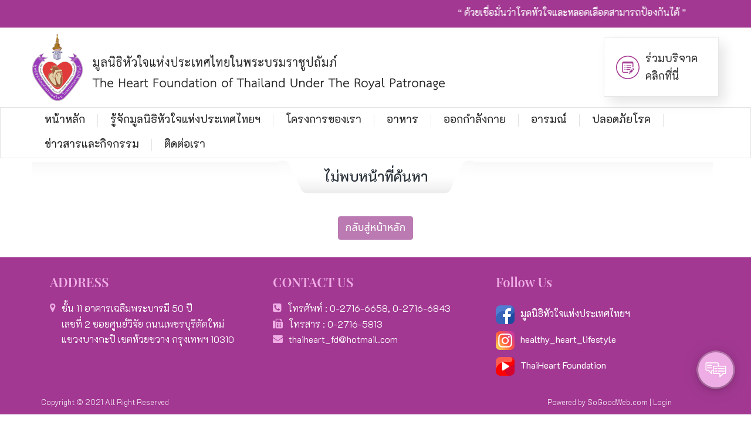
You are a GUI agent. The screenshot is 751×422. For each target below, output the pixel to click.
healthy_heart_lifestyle (556, 339)
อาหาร (402, 119)
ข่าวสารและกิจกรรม (92, 144)
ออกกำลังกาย (475, 119)
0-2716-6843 (422, 308)
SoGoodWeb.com (617, 402)
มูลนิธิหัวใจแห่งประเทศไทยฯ (563, 313)
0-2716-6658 (359, 308)
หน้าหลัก (65, 119)
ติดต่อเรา (184, 144)
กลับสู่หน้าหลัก (376, 228)
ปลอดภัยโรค (621, 119)
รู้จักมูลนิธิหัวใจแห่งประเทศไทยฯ (185, 119)
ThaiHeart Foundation (563, 365)
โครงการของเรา (323, 119)
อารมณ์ (549, 119)
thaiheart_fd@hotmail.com (343, 339)
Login (662, 402)
